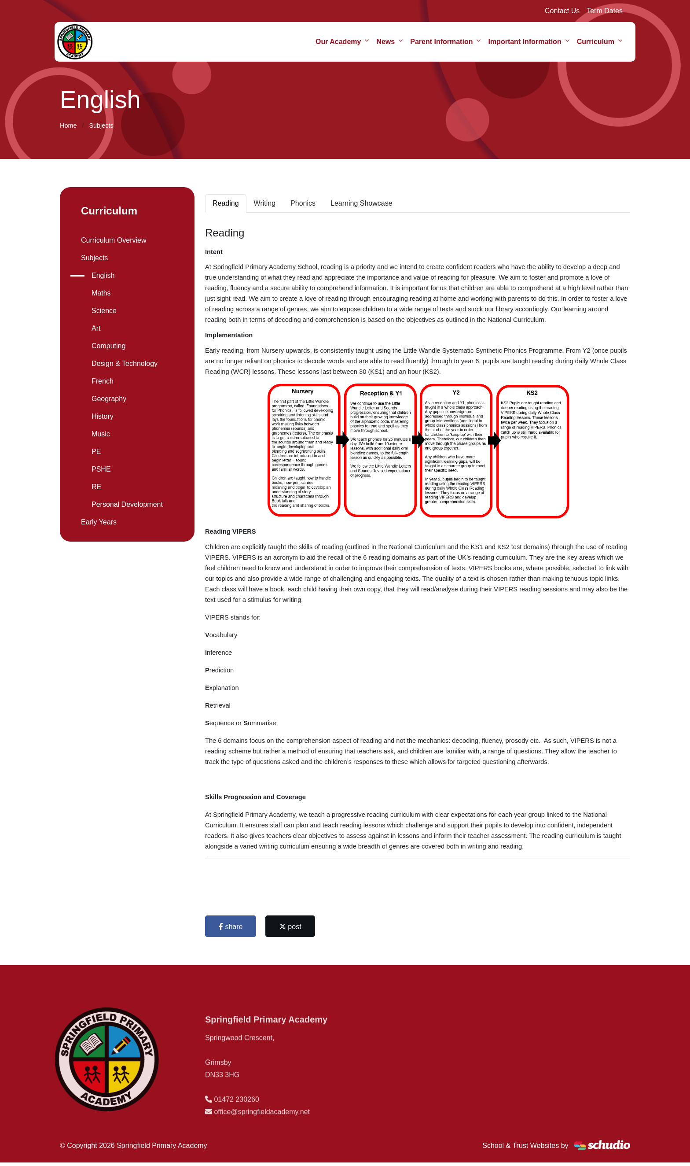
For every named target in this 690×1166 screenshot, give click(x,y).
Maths (101, 293)
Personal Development (127, 504)
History (103, 416)
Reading (226, 203)
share (230, 926)
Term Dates (605, 11)
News (385, 41)
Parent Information (441, 41)
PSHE (101, 469)
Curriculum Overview (113, 240)
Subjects (101, 125)
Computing (108, 346)
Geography (109, 398)
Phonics (303, 203)
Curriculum (595, 41)
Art (96, 328)
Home (68, 125)
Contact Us (562, 11)
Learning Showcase (361, 203)
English (103, 275)
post (290, 926)
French (103, 381)
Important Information (524, 41)
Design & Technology (125, 363)
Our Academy (338, 41)
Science (104, 310)
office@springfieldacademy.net (262, 1126)
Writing (265, 203)
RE (96, 487)
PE (96, 451)
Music (101, 434)
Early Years (99, 522)
